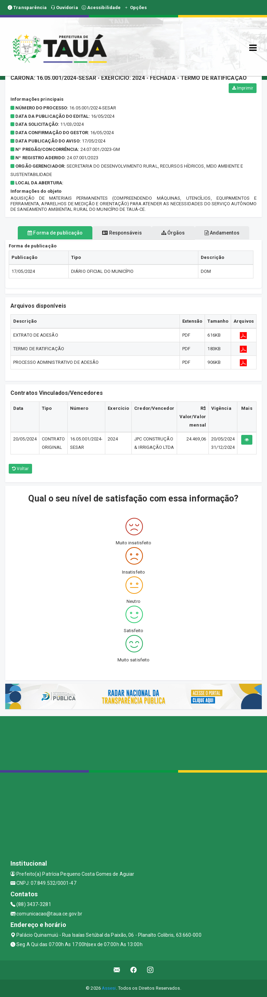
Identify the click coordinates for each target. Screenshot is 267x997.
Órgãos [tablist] (173, 233)
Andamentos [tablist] (222, 233)
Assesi (109, 988)
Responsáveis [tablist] (122, 233)
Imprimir (242, 88)
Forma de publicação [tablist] (55, 233)
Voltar (20, 468)
